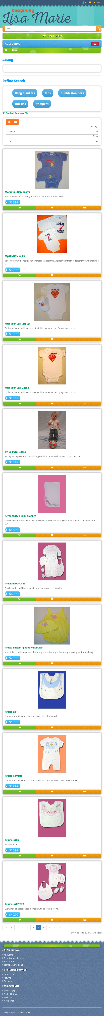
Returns (7, 977)
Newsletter (9, 1000)
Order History (10, 994)
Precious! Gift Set (15, 583)
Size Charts (9, 961)
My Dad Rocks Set (15, 256)
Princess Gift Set (14, 904)
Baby (14, 50)
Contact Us (9, 974)
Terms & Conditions (13, 964)
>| (60, 927)
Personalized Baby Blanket (20, 515)
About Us (8, 954)
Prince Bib (11, 711)
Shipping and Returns (14, 958)
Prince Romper (13, 775)
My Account (9, 990)
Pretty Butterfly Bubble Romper (23, 647)
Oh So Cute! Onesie (15, 451)
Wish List (8, 997)
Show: (95, 136)
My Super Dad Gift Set (17, 323)
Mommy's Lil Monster (17, 191)
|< (6, 927)
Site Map (8, 981)
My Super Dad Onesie (17, 387)
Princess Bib (12, 839)
